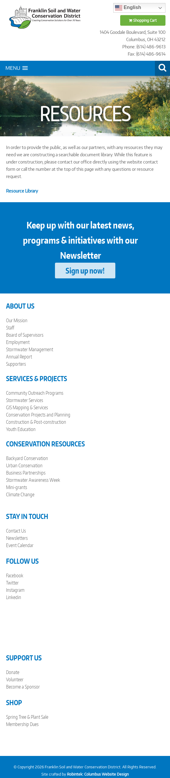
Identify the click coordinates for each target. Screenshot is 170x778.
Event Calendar (20, 545)
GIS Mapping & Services (27, 407)
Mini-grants (16, 487)
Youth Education (21, 429)
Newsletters (17, 538)
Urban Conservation (24, 465)
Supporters (16, 364)
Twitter (12, 583)
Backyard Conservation (27, 458)
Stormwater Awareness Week (33, 480)
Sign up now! (85, 270)
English (128, 7)
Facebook (14, 575)
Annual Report (19, 357)
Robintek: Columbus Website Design (98, 774)
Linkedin (13, 597)
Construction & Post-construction (36, 422)
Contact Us (16, 531)
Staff (10, 328)
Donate (12, 672)
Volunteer (15, 679)
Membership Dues (22, 724)
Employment (18, 342)
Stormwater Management (29, 349)
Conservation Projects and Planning (38, 415)
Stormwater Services (24, 400)
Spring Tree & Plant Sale (27, 717)
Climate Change (20, 494)
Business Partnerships (26, 473)
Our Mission (16, 320)
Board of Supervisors (24, 335)
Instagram (15, 590)
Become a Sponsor (23, 687)
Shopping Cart (143, 20)
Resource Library (22, 190)
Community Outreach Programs (34, 393)
